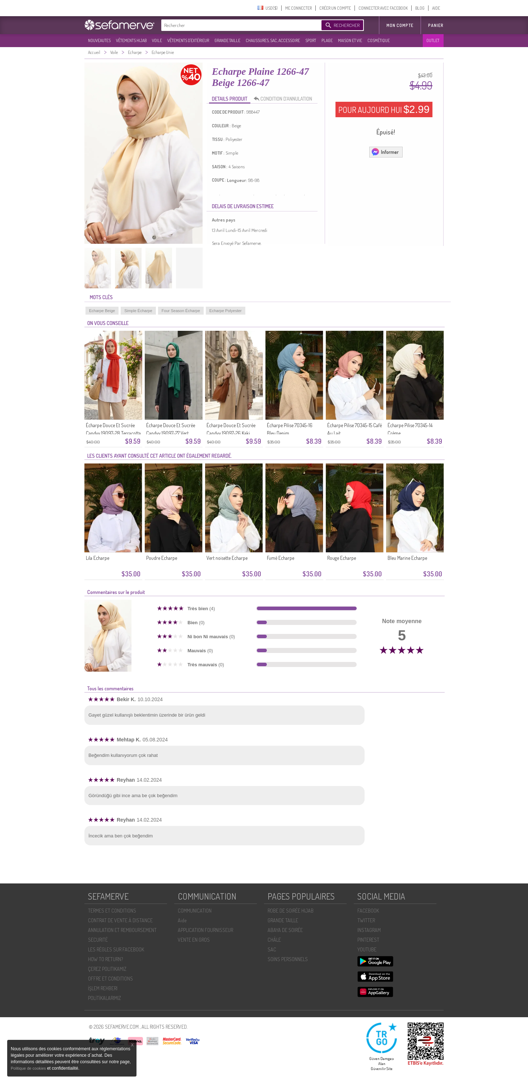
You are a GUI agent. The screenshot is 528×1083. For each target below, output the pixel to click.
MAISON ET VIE (350, 40)
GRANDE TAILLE (227, 40)
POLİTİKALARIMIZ (104, 998)
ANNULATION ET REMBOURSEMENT (122, 930)
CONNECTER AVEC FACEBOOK (383, 8)
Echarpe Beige (102, 311)
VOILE (157, 40)
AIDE (436, 8)
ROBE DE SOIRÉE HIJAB (291, 911)
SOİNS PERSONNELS (288, 959)
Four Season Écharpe (181, 311)
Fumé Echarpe (280, 558)
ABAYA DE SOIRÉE (285, 930)
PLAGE (327, 40)
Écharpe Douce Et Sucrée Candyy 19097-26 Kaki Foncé (231, 433)
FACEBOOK (368, 911)
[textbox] (239, 25)
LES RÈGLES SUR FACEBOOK (116, 949)
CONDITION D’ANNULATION (285, 99)
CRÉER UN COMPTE (335, 8)
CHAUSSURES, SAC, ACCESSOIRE (273, 40)
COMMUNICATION (195, 911)
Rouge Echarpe (341, 558)
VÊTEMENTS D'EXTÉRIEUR (188, 40)
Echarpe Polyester (225, 311)
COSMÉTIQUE (378, 40)
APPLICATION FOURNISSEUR (205, 930)
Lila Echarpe (97, 558)
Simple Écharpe (138, 311)
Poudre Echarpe (161, 558)
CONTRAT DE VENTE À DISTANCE (120, 920)
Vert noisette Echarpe (227, 558)
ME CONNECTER (298, 8)
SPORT (310, 40)
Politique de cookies (29, 1068)
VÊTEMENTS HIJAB (131, 40)
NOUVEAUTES (99, 40)
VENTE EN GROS (194, 940)
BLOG (420, 8)
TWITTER (366, 920)
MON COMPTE (399, 25)
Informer (385, 151)
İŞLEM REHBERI (102, 988)
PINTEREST (368, 940)
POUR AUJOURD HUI (384, 109)
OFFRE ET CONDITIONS (110, 978)
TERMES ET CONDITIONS (112, 911)
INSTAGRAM (369, 930)
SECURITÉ (98, 940)
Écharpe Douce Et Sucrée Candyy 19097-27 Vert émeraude (170, 433)
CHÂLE (274, 940)
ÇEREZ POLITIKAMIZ (107, 969)
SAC (272, 949)
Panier (436, 25)
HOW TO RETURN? (105, 959)
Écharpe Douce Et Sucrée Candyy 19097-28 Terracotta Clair (113, 433)
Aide (182, 920)
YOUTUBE (366, 949)
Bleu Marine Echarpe (407, 558)
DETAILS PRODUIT (229, 99)
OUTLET (432, 40)
